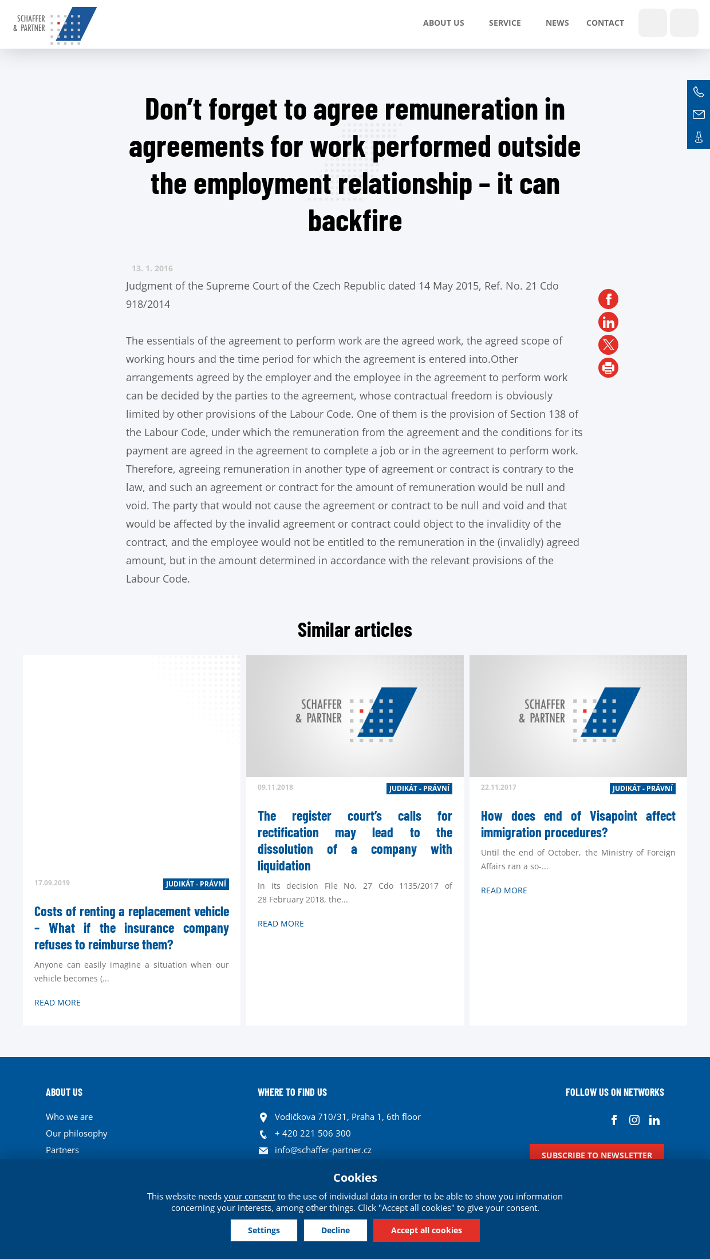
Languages (684, 23)
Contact (605, 22)
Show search (652, 23)
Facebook (614, 1120)
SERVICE (505, 22)
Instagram (634, 1120)
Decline (335, 1230)
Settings (264, 1230)
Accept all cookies (426, 1230)
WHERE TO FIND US (292, 1092)
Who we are (69, 1116)
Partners (62, 1149)
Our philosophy (77, 1133)
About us (443, 22)
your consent (249, 1196)
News (557, 22)
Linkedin (654, 1120)
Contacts (698, 137)
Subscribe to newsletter (597, 1155)
